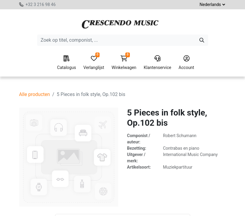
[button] (119, 208)
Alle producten (34, 94)
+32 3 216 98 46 (40, 4)
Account (186, 63)
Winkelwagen (124, 63)
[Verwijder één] (70, 208)
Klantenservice (157, 63)
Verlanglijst (93, 63)
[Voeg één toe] (97, 208)
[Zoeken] (202, 40)
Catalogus (66, 63)
